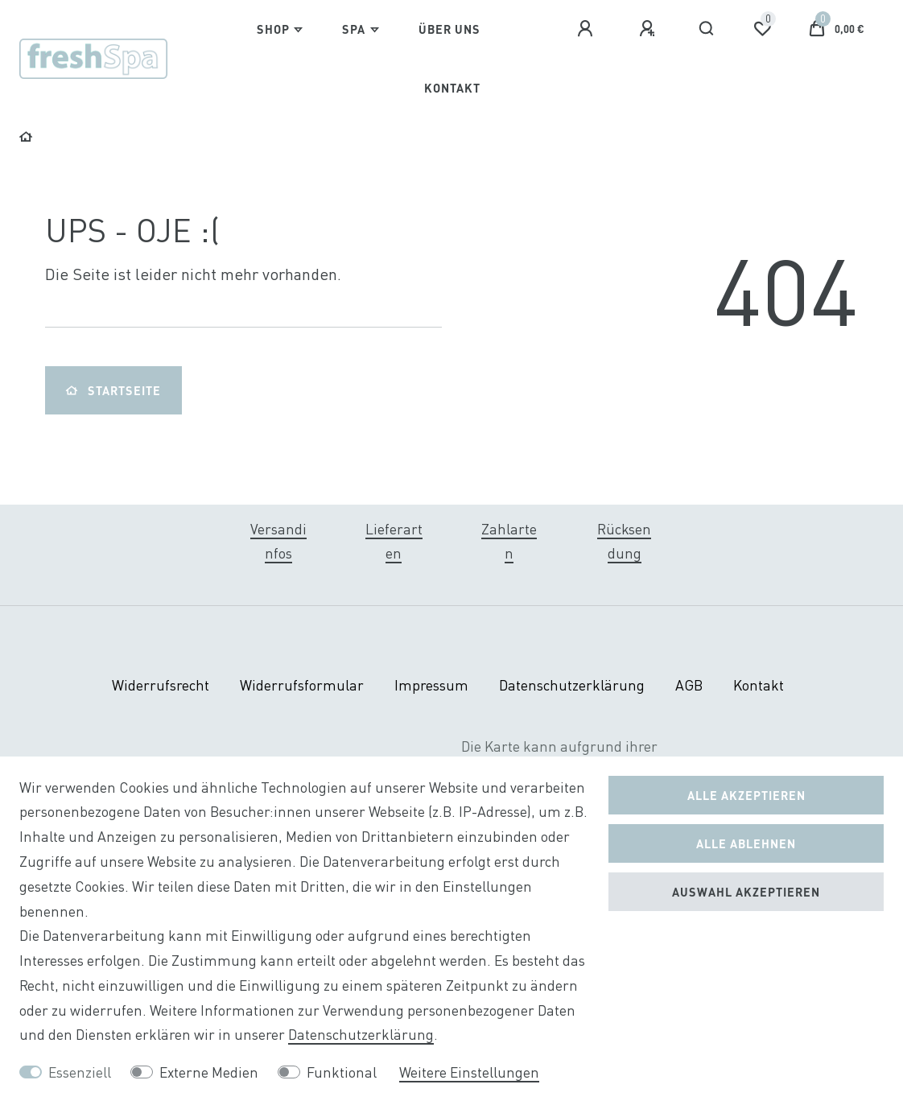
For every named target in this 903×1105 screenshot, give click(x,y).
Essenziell (79, 1072)
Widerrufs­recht (160, 685)
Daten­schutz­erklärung (572, 685)
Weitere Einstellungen (469, 1072)
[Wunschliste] (762, 29)
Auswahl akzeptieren (746, 891)
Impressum (431, 685)
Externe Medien (208, 1072)
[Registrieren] (649, 29)
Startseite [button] (113, 390)
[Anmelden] (587, 29)
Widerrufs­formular (302, 685)
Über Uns (449, 29)
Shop (273, 29)
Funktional (342, 1072)
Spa (353, 29)
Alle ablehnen (746, 843)
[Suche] (707, 29)
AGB (689, 685)
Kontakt (452, 87)
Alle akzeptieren (746, 795)
